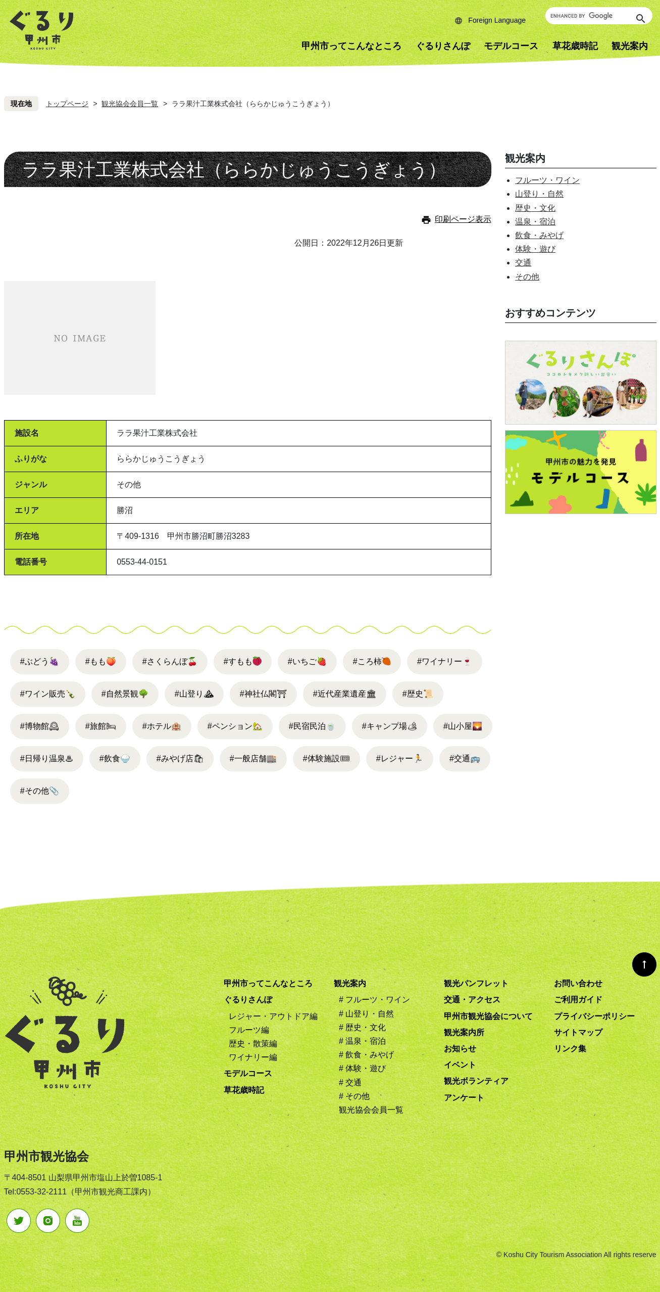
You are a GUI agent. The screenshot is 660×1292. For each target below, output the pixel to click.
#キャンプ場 (389, 726)
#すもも (238, 661)
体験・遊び (535, 249)
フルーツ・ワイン (547, 180)
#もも (100, 661)
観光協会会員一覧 (129, 104)
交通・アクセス (472, 999)
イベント (460, 1064)
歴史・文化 (535, 208)
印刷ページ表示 (463, 219)
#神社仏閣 (263, 693)
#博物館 (39, 726)
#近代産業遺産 (344, 693)
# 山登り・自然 (366, 1013)
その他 (527, 276)
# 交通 (350, 1082)
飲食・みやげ (539, 235)
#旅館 (100, 726)
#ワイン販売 (47, 693)
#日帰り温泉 (46, 758)
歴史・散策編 (253, 1043)
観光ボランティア (476, 1081)
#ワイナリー (444, 661)
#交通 (464, 758)
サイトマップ (578, 1032)
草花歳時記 (575, 46)
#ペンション (235, 726)
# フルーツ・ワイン (374, 999)
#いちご (307, 661)
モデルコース (511, 46)
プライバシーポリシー (594, 1016)
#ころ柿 (367, 661)
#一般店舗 (253, 758)
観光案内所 (464, 1032)
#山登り (194, 693)
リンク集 (570, 1048)
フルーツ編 (249, 1030)
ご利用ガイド (578, 999)
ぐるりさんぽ (443, 46)
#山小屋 (462, 726)
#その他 (39, 791)
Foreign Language (497, 20)
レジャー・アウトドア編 (273, 1016)
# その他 (354, 1096)
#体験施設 (326, 758)
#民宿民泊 (312, 726)
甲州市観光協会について (488, 1016)
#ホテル (161, 726)
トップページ (67, 104)
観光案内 (350, 983)
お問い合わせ (578, 983)
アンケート (464, 1097)
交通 (523, 262)
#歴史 (417, 693)
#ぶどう (39, 661)
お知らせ (460, 1048)
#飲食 (114, 758)
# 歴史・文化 (362, 1027)
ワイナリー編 (253, 1057)
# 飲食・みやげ (366, 1054)
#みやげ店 (180, 758)
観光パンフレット (476, 983)
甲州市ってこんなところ (351, 46)
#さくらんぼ (169, 661)
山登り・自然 (539, 194)
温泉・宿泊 (535, 221)
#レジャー (399, 758)
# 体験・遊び (362, 1068)
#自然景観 (124, 693)
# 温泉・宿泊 (362, 1041)
